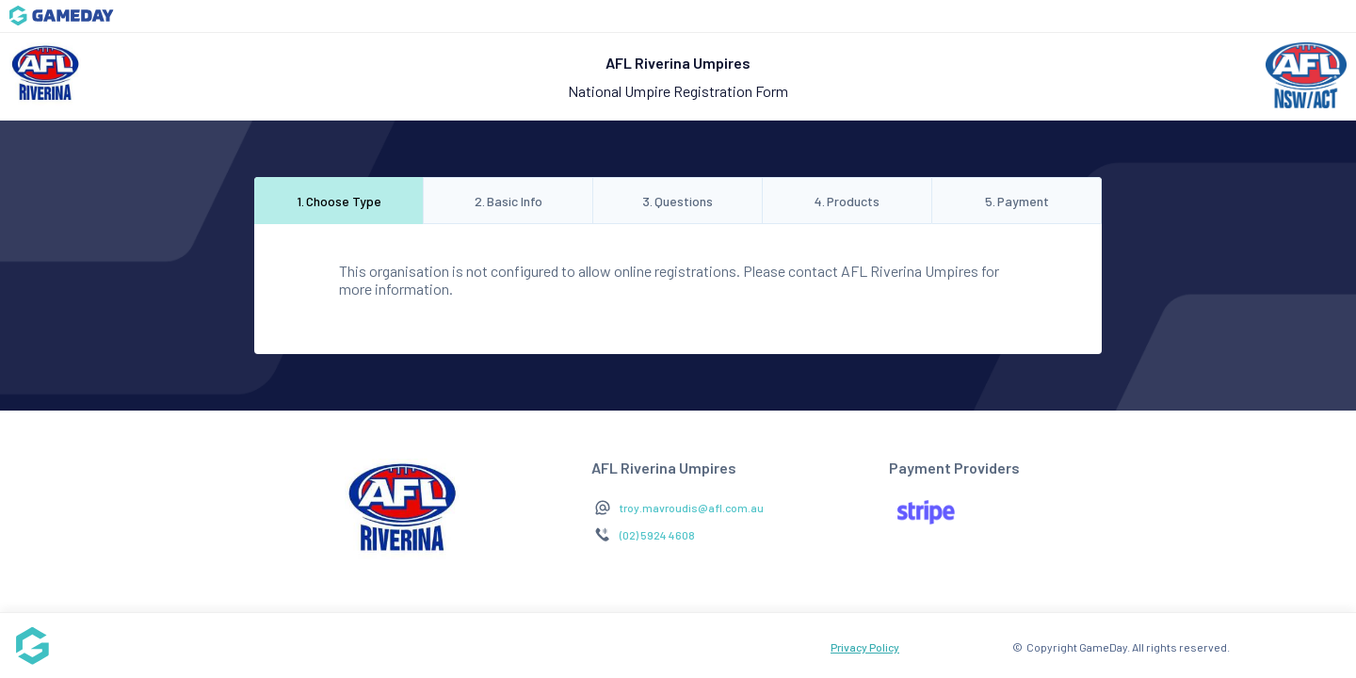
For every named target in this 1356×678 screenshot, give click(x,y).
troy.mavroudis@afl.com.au (692, 507)
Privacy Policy (865, 647)
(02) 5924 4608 (657, 534)
